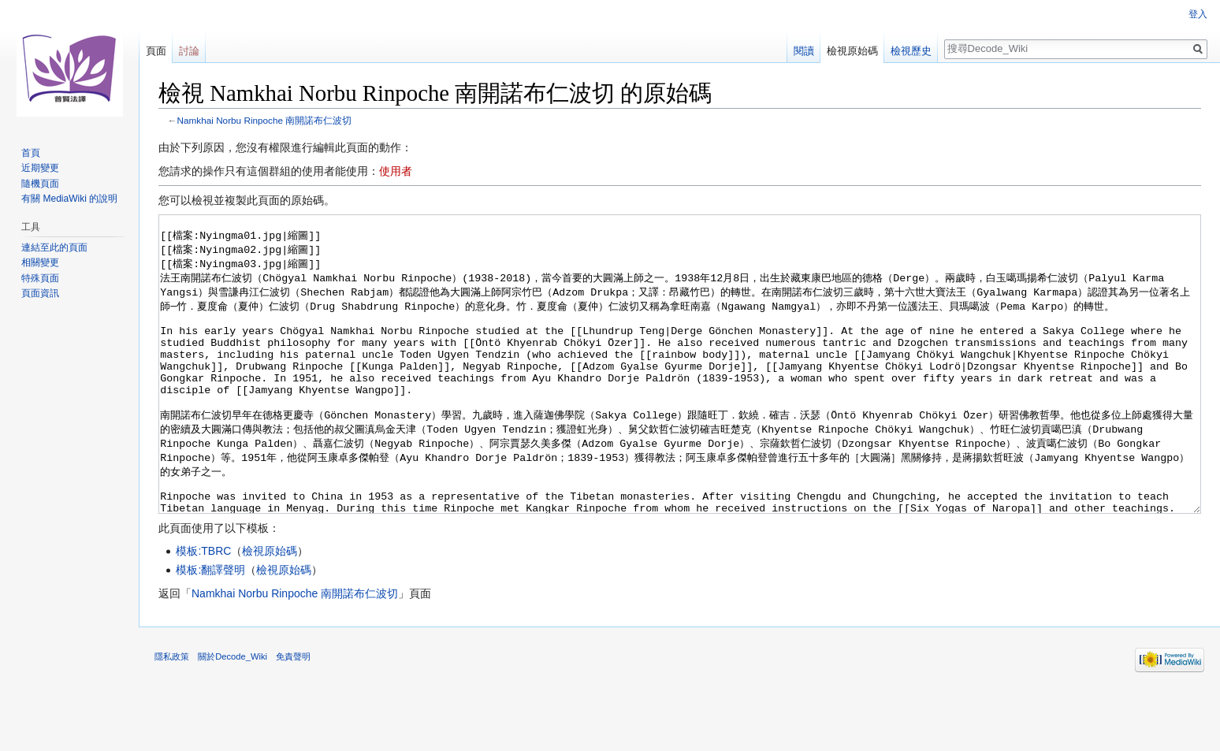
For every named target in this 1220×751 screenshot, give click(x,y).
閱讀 (804, 51)
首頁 (30, 152)
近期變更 (40, 167)
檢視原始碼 (269, 610)
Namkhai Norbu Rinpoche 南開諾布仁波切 (264, 120)
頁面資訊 (40, 293)
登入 (1197, 14)
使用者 (395, 171)
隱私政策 (171, 715)
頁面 (156, 51)
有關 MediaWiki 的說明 (69, 198)
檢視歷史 (911, 51)
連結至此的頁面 (54, 247)
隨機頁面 (40, 183)
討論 (189, 51)
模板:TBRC (203, 610)
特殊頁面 (40, 278)
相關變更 (40, 262)
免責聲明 (293, 715)
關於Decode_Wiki (232, 715)
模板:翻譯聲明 (210, 629)
